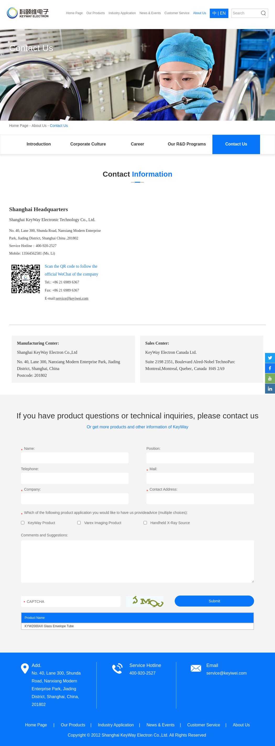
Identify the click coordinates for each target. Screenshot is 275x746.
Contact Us (59, 126)
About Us (199, 13)
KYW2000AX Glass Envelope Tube (49, 626)
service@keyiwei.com (226, 673)
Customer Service (176, 13)
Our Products (95, 13)
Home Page (74, 13)
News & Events (150, 13)
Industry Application (122, 13)
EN (223, 13)
